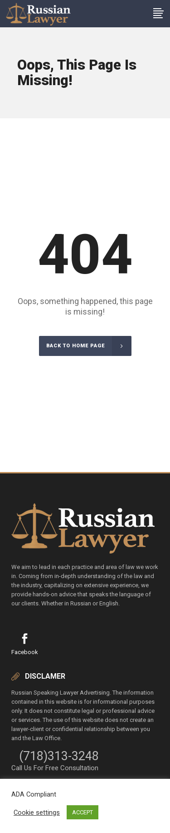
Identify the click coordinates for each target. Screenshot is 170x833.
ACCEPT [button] (82, 812)
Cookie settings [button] (37, 812)
